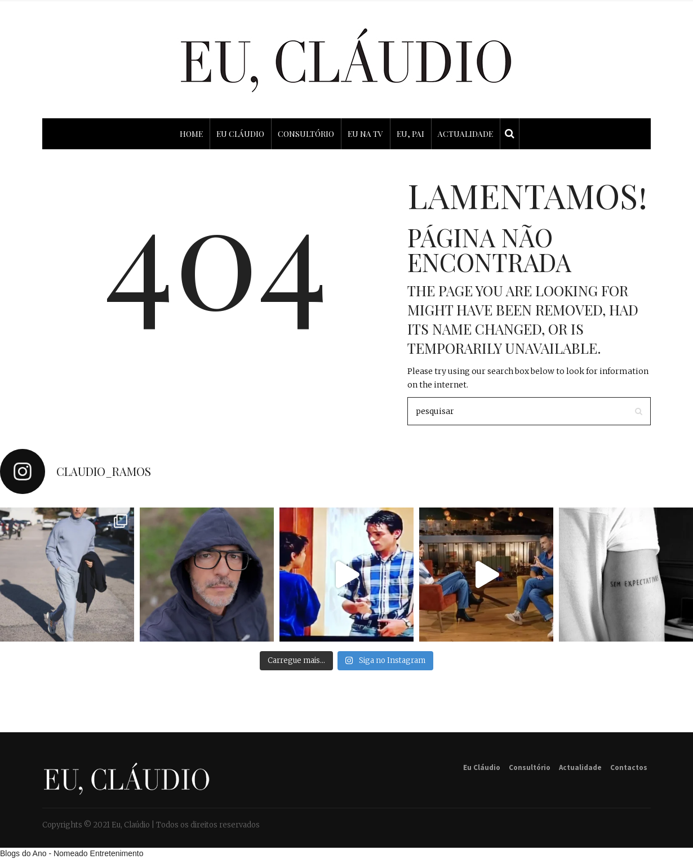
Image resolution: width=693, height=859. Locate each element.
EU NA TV (365, 133)
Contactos (628, 767)
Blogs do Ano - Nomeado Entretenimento (72, 853)
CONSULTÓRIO (306, 133)
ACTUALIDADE (465, 133)
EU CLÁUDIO (240, 133)
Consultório (529, 767)
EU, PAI (410, 133)
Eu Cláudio (481, 767)
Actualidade (580, 767)
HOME (191, 133)
